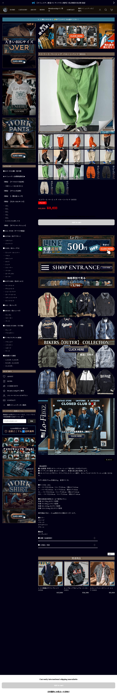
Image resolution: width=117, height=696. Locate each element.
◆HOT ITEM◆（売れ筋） (13, 171)
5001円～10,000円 (12, 363)
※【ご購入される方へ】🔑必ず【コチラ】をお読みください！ (58, 19)
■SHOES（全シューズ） (12, 311)
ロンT (7, 262)
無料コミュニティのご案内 (86, 9)
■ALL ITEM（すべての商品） (14, 231)
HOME (12, 10)
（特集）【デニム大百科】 (12, 191)
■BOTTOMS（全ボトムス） (13, 281)
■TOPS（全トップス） (11, 248)
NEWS (42, 10)
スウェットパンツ (11, 297)
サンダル (8, 315)
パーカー (8, 270)
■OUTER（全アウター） (12, 236)
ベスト (7, 255)
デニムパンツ (9, 289)
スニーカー (9, 318)
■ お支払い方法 (44, 545)
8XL (7, 218)
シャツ (7, 264)
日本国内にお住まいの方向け (76, 228)
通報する (111, 554)
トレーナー (9, 267)
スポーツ (8, 348)
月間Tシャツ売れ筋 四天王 (14, 186)
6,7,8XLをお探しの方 (12, 221)
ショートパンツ (10, 292)
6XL (6, 212)
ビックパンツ (9, 301)
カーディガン (9, 274)
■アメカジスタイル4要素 (12, 338)
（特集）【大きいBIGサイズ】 (14, 201)
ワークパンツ (9, 285)
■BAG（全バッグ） (10, 305)
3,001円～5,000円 (11, 360)
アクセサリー (9, 333)
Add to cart (76, 222)
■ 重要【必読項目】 (45, 538)
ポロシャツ (9, 258)
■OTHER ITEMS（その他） (13, 326)
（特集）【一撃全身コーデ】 (13, 196)
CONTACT (71, 10)
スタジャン (9, 240)
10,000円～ (9, 366)
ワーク (7, 351)
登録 (31, 421)
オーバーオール (10, 295)
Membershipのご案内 (55, 9)
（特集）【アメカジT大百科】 (14, 182)
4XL (6, 206)
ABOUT (33, 10)
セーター (8, 277)
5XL (6, 209)
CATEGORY (23, 10)
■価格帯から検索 (9, 356)
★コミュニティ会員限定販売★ (14, 176)
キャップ (8, 330)
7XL (6, 215)
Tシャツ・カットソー (12, 252)
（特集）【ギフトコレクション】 (15, 225)
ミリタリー (9, 345)
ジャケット (9, 243)
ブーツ (7, 321)
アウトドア (9, 342)
